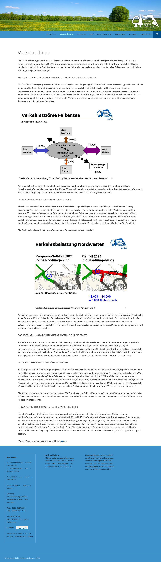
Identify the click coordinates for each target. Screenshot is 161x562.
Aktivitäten (65, 34)
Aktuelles (51, 34)
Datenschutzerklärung (140, 34)
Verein (80, 34)
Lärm (63, 440)
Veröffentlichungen (99, 34)
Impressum (120, 34)
